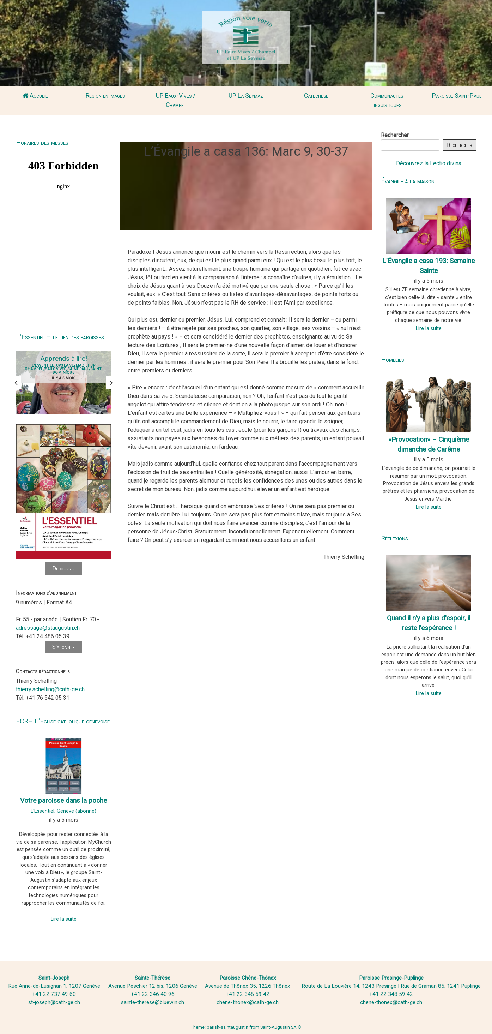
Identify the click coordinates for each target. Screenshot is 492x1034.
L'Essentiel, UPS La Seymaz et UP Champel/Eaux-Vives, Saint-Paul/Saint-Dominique (63, 369)
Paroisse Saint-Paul (456, 95)
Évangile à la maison (408, 181)
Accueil (35, 95)
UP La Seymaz (246, 95)
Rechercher (395, 135)
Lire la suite (64, 919)
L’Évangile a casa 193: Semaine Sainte (428, 266)
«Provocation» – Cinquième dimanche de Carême (428, 444)
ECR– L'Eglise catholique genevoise (63, 721)
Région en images (105, 95)
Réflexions (394, 538)
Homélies (392, 359)
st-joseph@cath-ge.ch (54, 1002)
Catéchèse (316, 95)
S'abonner (63, 647)
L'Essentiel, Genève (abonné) (63, 811)
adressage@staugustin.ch (48, 627)
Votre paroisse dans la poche (63, 800)
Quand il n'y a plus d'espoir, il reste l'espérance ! (428, 623)
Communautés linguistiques (386, 100)
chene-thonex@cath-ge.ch (248, 1002)
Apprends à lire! (63, 358)
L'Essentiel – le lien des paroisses (60, 337)
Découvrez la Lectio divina (428, 163)
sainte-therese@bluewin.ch (152, 1002)
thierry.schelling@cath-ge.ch (50, 689)
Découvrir (63, 568)
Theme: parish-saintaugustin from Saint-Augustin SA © (246, 1027)
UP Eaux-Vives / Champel (175, 100)
